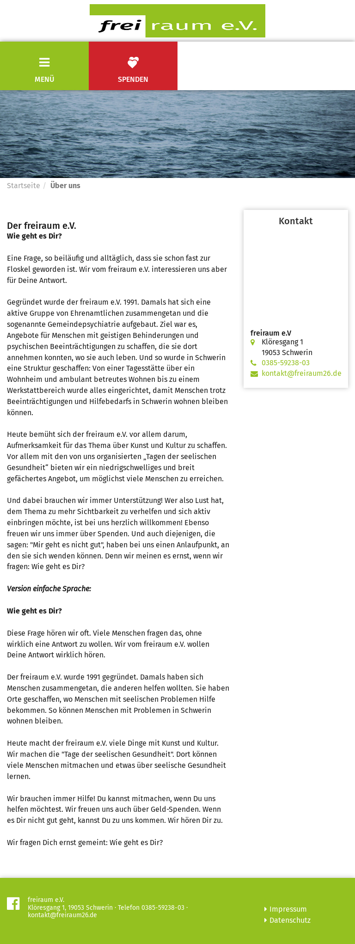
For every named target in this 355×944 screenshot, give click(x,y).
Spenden (133, 70)
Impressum (288, 909)
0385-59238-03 (286, 362)
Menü (45, 79)
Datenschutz (290, 920)
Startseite (23, 185)
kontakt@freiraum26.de (302, 373)
